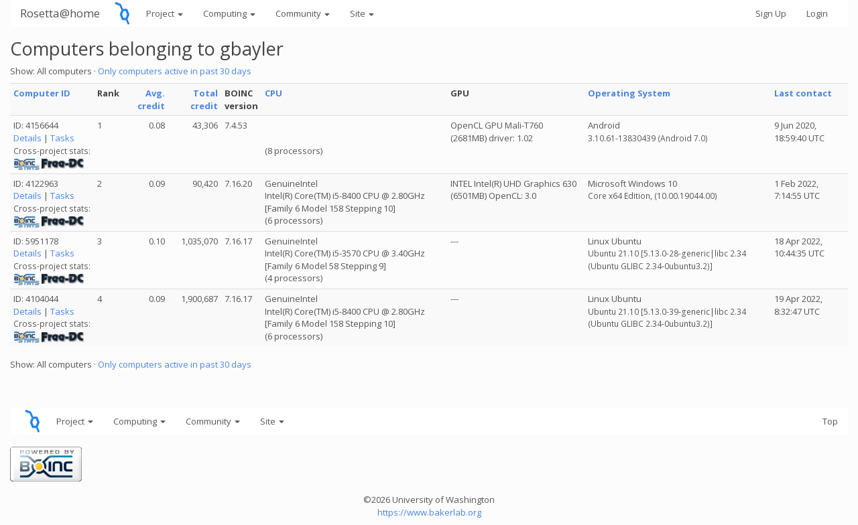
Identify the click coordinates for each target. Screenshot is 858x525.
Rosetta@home (60, 13)
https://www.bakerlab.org (429, 512)
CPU (273, 93)
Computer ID (41, 93)
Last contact (803, 93)
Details (27, 138)
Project (164, 13)
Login (817, 13)
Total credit (204, 99)
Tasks (62, 138)
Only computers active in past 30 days (174, 71)
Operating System (629, 93)
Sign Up (770, 13)
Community (302, 13)
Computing (229, 13)
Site (362, 13)
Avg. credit (151, 99)
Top (830, 421)
